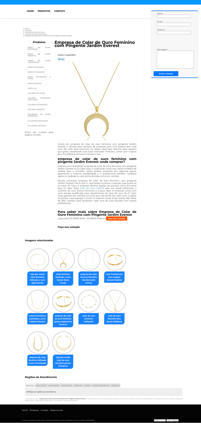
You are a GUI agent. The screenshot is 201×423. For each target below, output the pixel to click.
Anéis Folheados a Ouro (39, 78)
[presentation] (174, 42)
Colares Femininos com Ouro (39, 99)
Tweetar (61, 59)
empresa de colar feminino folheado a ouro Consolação (38, 360)
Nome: (159, 15)
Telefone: (159, 31)
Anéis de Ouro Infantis (39, 55)
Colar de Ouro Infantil (92, 188)
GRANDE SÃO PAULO (100, 386)
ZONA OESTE (67, 386)
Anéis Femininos (36, 67)
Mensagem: (159, 58)
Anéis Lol (32, 88)
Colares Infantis (36, 109)
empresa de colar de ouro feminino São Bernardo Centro (91, 278)
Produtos (44, 11)
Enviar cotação (166, 73)
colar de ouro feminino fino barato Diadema (118, 319)
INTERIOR (115, 386)
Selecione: (30, 386)
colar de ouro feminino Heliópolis (91, 317)
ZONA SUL (78, 386)
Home (30, 11)
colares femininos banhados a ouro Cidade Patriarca (38, 319)
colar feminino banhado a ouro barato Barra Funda (64, 277)
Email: (159, 23)
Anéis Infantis (35, 83)
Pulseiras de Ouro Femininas (39, 115)
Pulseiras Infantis (37, 126)
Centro (87, 386)
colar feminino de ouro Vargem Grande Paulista (118, 277)
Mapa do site (56, 410)
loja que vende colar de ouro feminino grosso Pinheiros (64, 361)
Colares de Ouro (36, 93)
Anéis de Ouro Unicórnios (39, 61)
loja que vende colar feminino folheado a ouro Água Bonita (38, 278)
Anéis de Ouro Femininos (39, 48)
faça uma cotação (116, 218)
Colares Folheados (38, 104)
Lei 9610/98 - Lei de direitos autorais (65, 401)
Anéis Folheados (36, 72)
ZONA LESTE (41, 386)
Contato (59, 11)
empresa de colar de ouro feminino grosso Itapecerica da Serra (64, 320)
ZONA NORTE (53, 386)
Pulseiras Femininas (38, 121)
